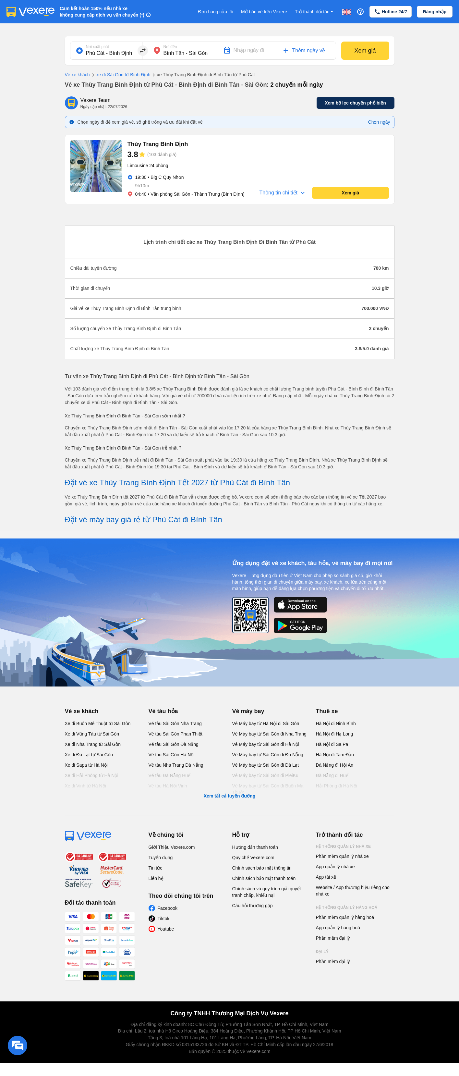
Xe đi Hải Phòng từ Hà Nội (91, 775)
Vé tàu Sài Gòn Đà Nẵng (174, 744)
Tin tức (156, 868)
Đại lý (322, 951)
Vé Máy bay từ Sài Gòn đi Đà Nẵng (267, 754)
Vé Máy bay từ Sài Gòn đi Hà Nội (265, 744)
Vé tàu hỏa (163, 711)
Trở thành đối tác (314, 12)
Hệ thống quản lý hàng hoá (347, 907)
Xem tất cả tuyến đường (229, 795)
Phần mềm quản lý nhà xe (342, 856)
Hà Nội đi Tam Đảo (335, 754)
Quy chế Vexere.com (253, 857)
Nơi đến (170, 46)
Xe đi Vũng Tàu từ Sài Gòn (92, 733)
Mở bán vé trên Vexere (264, 11)
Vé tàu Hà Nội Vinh (168, 785)
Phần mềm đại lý (333, 938)
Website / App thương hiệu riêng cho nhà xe (353, 891)
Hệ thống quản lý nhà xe (343, 846)
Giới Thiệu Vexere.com (172, 847)
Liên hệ (156, 878)
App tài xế (326, 877)
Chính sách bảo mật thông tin (262, 868)
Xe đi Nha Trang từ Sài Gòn (93, 744)
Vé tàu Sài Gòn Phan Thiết (176, 733)
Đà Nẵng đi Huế (332, 775)
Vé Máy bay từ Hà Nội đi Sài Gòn (265, 723)
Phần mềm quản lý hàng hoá (345, 917)
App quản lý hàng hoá (338, 927)
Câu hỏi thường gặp (252, 905)
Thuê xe (327, 711)
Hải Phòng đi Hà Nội (336, 785)
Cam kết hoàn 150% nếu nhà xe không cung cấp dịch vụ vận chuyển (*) (102, 12)
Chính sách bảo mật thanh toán (264, 878)
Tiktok (164, 918)
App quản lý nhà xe (335, 866)
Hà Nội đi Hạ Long (334, 733)
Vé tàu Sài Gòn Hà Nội (172, 754)
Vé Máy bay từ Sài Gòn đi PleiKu (265, 775)
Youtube (166, 929)
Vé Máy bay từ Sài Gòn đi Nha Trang (269, 733)
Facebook (167, 908)
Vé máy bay (248, 711)
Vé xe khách (77, 74)
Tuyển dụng (161, 857)
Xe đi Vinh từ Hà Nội (85, 785)
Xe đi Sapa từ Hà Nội (86, 765)
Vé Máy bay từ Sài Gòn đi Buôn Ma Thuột (268, 789)
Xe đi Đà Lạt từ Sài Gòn (89, 754)
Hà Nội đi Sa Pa (332, 744)
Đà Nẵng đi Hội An (335, 765)
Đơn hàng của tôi (215, 11)
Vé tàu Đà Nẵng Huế (170, 775)
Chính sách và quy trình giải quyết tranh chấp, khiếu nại (266, 892)
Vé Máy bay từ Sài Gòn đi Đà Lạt (265, 765)
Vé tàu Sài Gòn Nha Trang (175, 723)
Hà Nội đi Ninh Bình (336, 723)
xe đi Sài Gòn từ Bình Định (120, 75)
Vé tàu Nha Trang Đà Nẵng (176, 765)
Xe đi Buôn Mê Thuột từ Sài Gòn (98, 723)
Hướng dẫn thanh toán (255, 847)
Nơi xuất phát (97, 46)
